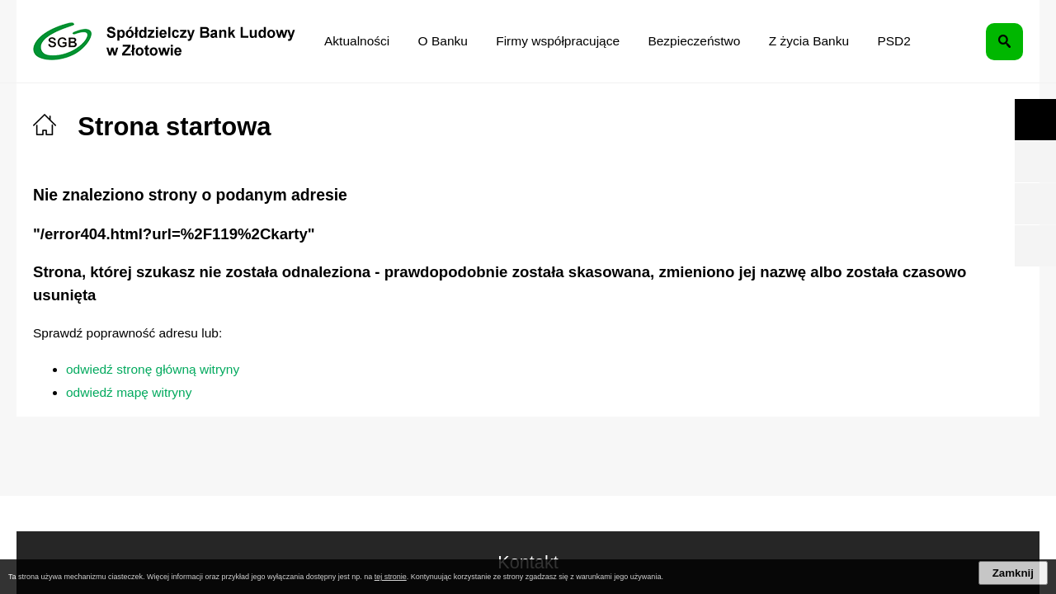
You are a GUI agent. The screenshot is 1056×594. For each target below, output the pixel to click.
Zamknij (1013, 573)
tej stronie (391, 577)
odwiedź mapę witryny (128, 392)
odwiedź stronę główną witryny (152, 369)
